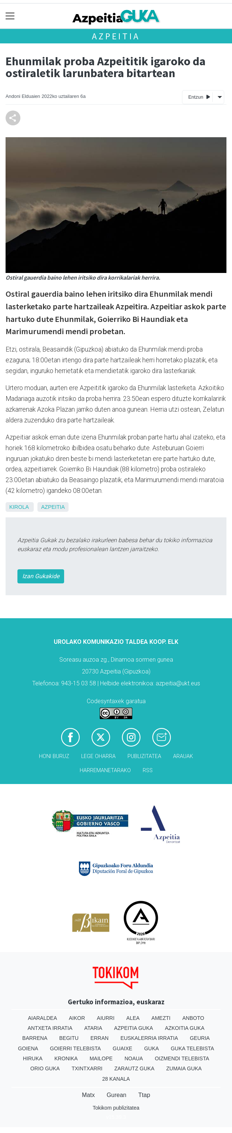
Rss (148, 770)
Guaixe (122, 1048)
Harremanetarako (105, 770)
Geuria (200, 1038)
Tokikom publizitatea (116, 1108)
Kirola (19, 507)
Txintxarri (87, 1068)
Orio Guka (45, 1068)
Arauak (183, 756)
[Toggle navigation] (10, 16)
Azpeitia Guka (133, 1028)
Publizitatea (144, 756)
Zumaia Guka (184, 1068)
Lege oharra (98, 756)
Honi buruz (54, 756)
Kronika (66, 1058)
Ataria (93, 1028)
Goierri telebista (75, 1048)
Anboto (193, 1018)
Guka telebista (192, 1048)
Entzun (199, 96)
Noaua (134, 1058)
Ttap (144, 1095)
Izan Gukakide (40, 576)
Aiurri (105, 1018)
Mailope (101, 1058)
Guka (151, 1048)
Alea (133, 1018)
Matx (88, 1095)
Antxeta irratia (50, 1028)
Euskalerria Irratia (149, 1038)
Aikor (77, 1018)
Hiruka (33, 1058)
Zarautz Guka (134, 1068)
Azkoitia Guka (185, 1028)
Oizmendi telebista (182, 1058)
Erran (99, 1038)
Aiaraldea (42, 1018)
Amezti (161, 1018)
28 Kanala (116, 1079)
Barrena (34, 1038)
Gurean (116, 1095)
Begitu (69, 1038)
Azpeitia (116, 36)
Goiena (28, 1048)
